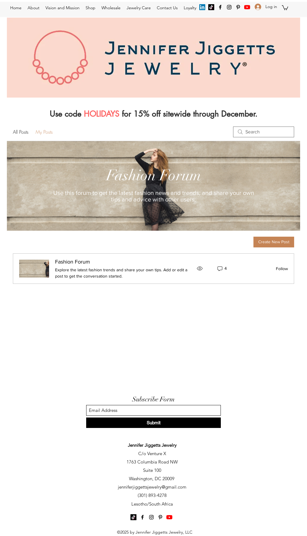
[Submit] (153, 423)
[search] (263, 132)
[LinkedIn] (202, 7)
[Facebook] (220, 7)
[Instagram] (229, 7)
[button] (285, 7)
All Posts (20, 132)
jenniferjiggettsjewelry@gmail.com (152, 487)
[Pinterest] (238, 7)
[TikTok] (211, 7)
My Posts (44, 132)
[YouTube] (247, 7)
